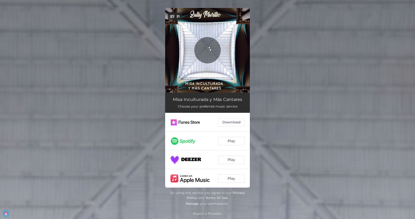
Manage (192, 204)
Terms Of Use (216, 198)
